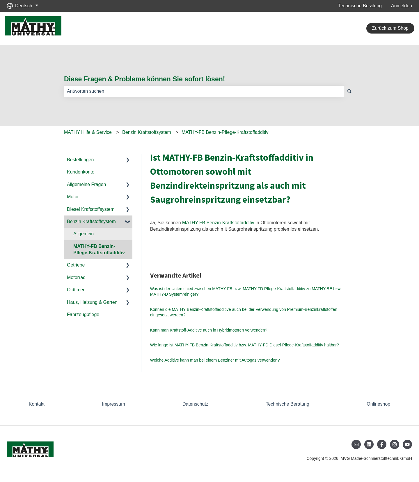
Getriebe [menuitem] (76, 264)
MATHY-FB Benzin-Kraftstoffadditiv (218, 222)
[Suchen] (349, 91)
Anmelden (401, 5)
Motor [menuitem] (73, 196)
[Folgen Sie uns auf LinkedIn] (369, 444)
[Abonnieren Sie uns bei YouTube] (407, 444)
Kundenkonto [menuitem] (80, 171)
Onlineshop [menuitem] (378, 404)
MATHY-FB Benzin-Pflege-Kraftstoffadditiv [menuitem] (99, 249)
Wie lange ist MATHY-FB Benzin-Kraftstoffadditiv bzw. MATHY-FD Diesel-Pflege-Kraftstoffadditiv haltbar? (244, 345)
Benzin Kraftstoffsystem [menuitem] (91, 221)
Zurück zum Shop (390, 28)
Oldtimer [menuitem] (75, 289)
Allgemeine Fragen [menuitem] (86, 184)
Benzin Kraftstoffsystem (146, 132)
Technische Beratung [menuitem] (287, 404)
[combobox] (204, 91)
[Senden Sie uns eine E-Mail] (356, 444)
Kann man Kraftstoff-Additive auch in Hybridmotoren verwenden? (208, 330)
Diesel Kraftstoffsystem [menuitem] (90, 209)
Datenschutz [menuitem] (195, 404)
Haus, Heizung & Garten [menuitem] (92, 302)
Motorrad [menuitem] (76, 277)
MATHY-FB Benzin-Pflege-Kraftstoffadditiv (225, 132)
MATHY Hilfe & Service (88, 132)
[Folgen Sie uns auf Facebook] (381, 444)
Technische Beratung (360, 5)
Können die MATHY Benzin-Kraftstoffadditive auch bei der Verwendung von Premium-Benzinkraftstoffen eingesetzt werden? (243, 312)
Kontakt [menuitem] (37, 404)
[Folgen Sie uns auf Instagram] (394, 444)
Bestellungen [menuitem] (80, 159)
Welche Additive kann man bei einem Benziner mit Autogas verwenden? (215, 360)
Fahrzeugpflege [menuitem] (83, 314)
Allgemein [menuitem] (83, 233)
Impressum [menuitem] (113, 404)
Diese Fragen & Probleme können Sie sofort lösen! (144, 79)
